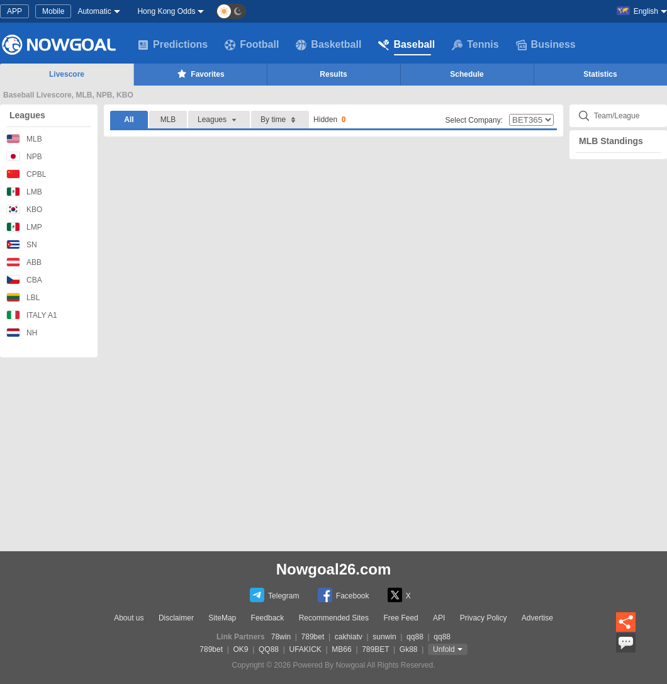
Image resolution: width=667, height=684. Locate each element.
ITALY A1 (31, 315)
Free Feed (400, 618)
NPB (24, 156)
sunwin (384, 636)
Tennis (475, 44)
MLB (24, 138)
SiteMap (222, 618)
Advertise (537, 618)
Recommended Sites (334, 618)
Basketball (328, 44)
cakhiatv (348, 636)
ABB (24, 262)
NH (21, 332)
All (128, 119)
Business (546, 44)
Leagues (27, 115)
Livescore (66, 74)
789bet (313, 636)
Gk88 (409, 649)
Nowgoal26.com (333, 569)
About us (128, 618)
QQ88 (269, 649)
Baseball (406, 44)
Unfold (444, 649)
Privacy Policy (483, 618)
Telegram (274, 595)
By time (280, 120)
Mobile (53, 11)
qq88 (414, 636)
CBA (24, 279)
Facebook (343, 595)
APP (14, 11)
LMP (24, 227)
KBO (24, 209)
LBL (23, 297)
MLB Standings (611, 141)
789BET (375, 649)
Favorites (200, 73)
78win (281, 636)
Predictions (173, 44)
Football (252, 44)
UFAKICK (305, 649)
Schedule (466, 74)
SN (21, 244)
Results (333, 74)
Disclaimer (176, 618)
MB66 (341, 649)
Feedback (267, 618)
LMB (24, 191)
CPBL (26, 174)
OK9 (241, 649)
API (439, 618)
